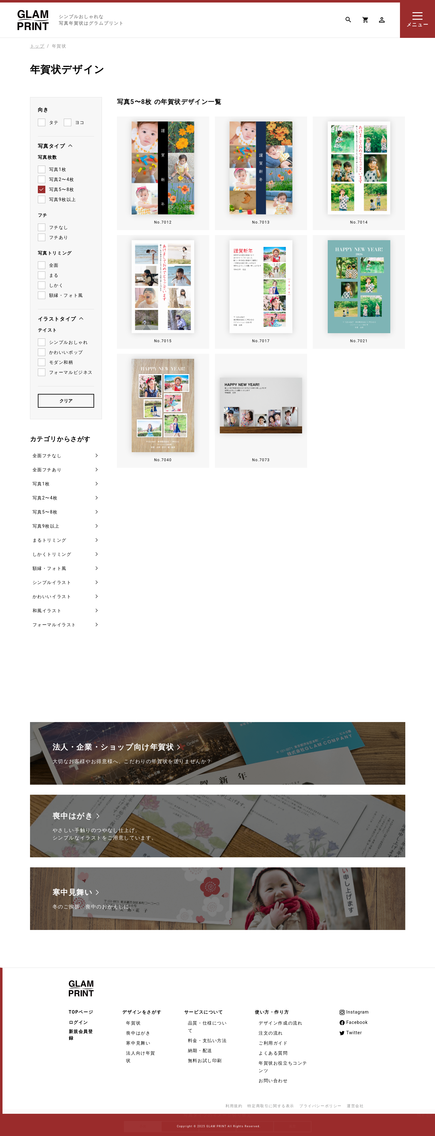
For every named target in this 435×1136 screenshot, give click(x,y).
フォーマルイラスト (54, 622)
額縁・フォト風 (50, 565)
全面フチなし (47, 453)
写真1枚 (41, 481)
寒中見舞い (138, 1040)
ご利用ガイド (273, 1040)
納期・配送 (200, 1048)
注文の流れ (271, 1030)
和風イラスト (47, 608)
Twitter (350, 1030)
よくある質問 (273, 1050)
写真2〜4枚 (45, 495)
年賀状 (133, 1020)
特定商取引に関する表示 (270, 1103)
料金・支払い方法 (207, 1037)
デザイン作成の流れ (280, 1020)
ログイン (78, 1019)
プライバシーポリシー (320, 1103)
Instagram (354, 1010)
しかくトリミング (52, 551)
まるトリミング (50, 537)
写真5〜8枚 (45, 509)
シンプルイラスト (52, 579)
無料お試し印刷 (205, 1058)
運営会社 (355, 1103)
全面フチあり (47, 467)
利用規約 (233, 1103)
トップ (37, 46)
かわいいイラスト (52, 593)
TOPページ (81, 1009)
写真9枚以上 (46, 523)
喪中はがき (138, 1030)
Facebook (353, 1020)
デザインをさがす (141, 1009)
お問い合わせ (273, 1078)
